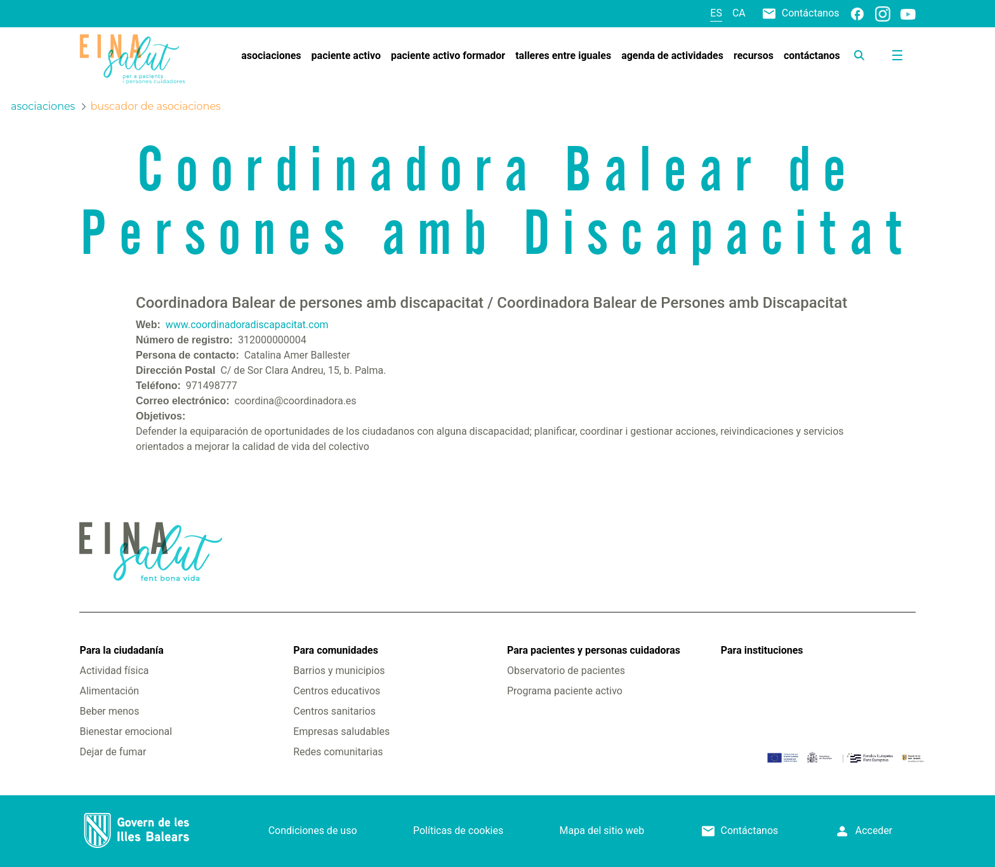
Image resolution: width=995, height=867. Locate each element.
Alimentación (109, 691)
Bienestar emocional (125, 731)
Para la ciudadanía (121, 650)
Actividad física (113, 671)
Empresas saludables (341, 731)
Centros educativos (336, 691)
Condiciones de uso (312, 830)
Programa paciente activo (565, 691)
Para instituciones (762, 650)
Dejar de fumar (112, 752)
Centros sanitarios (334, 711)
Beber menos (109, 711)
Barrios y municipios (339, 671)
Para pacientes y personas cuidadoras (593, 650)
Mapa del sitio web (602, 830)
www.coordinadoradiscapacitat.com (247, 325)
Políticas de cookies (458, 830)
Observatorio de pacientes (566, 671)
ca (739, 13)
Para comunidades (335, 650)
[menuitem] (271, 56)
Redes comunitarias (338, 752)
